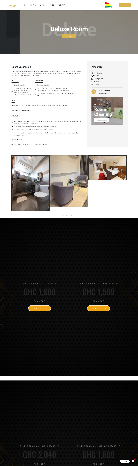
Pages (53, 5)
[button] (13, 185)
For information (104, 90)
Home (24, 5)
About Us (33, 5)
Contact (62, 5)
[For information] (93, 91)
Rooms (43, 5)
